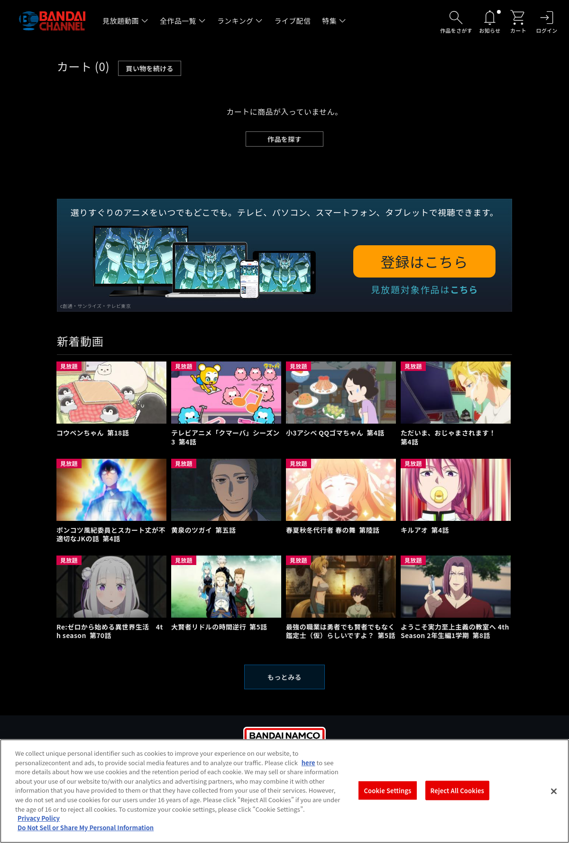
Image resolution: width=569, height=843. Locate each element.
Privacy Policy (39, 826)
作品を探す (284, 139)
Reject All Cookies (457, 799)
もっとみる (284, 677)
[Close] (553, 799)
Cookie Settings (388, 799)
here (308, 771)
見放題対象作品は (424, 289)
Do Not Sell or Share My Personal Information (86, 836)
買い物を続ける (150, 68)
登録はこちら (424, 261)
